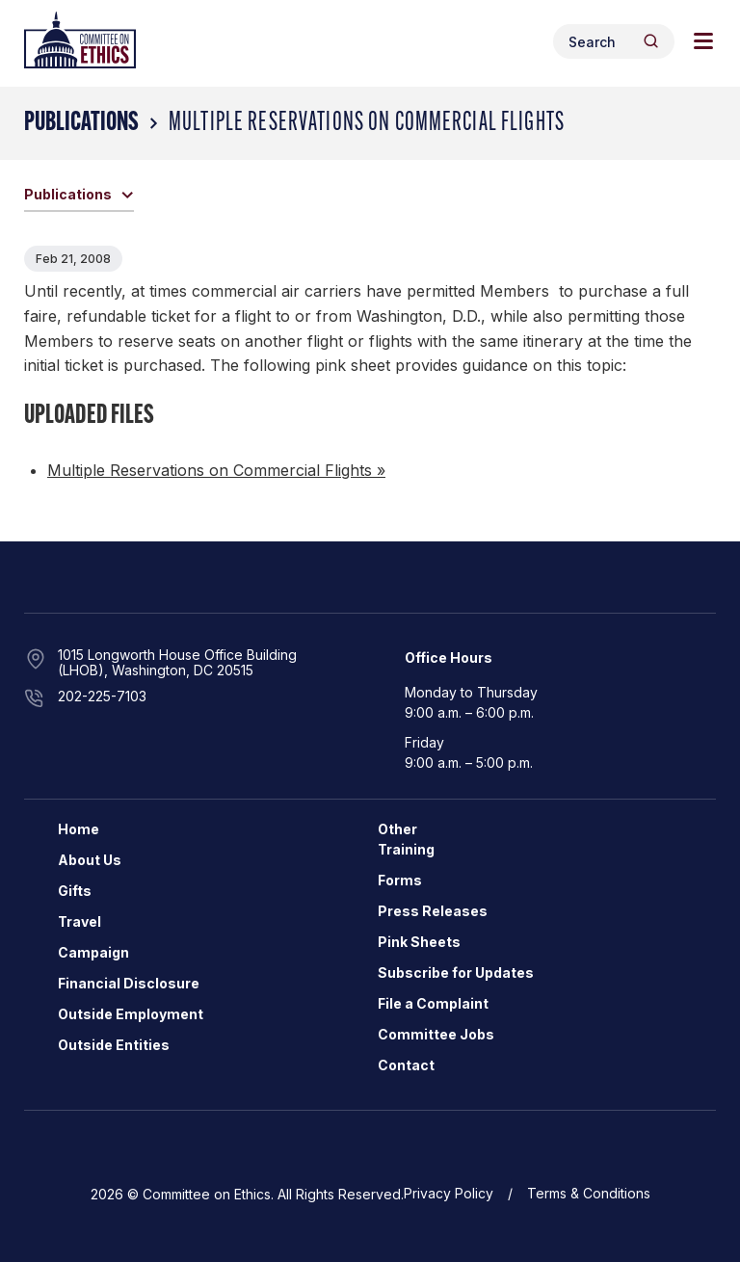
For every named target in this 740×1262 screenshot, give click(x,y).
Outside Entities (114, 1045)
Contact (406, 1065)
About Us (89, 860)
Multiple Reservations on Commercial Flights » (216, 470)
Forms (400, 880)
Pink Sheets (419, 941)
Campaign (93, 952)
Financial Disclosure (128, 983)
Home (78, 829)
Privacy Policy (448, 1193)
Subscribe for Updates (456, 972)
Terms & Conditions (588, 1193)
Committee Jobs (436, 1034)
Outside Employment (130, 1014)
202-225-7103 (102, 696)
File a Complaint (433, 1003)
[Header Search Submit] (651, 41)
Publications (81, 123)
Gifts (75, 890)
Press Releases (433, 911)
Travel (79, 921)
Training (406, 849)
